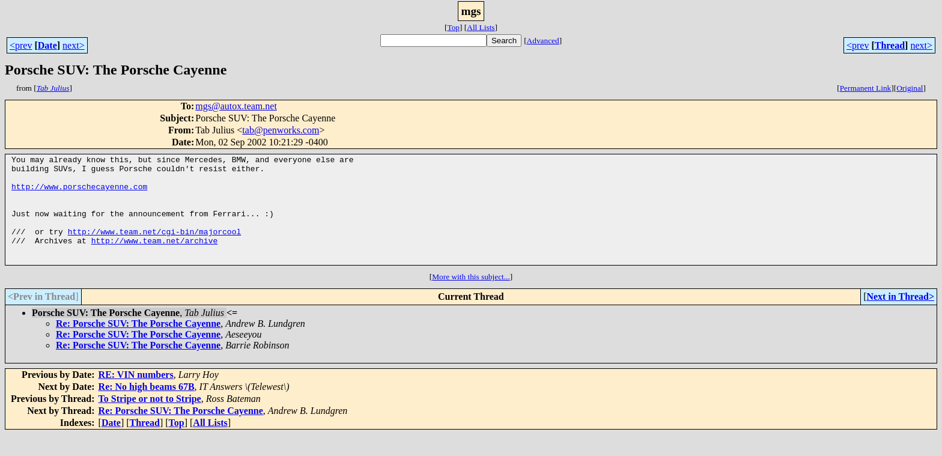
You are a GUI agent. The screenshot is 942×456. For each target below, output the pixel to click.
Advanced (543, 40)
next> (73, 45)
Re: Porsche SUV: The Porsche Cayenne (138, 345)
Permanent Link (866, 88)
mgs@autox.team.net (236, 106)
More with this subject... (471, 298)
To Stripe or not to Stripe (150, 420)
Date (47, 45)
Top (453, 27)
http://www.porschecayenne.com (79, 193)
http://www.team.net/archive (154, 258)
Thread (890, 45)
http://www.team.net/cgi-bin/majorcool (155, 247)
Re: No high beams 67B (147, 408)
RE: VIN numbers (136, 396)
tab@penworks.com (280, 130)
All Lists (480, 27)
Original (909, 88)
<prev (21, 45)
